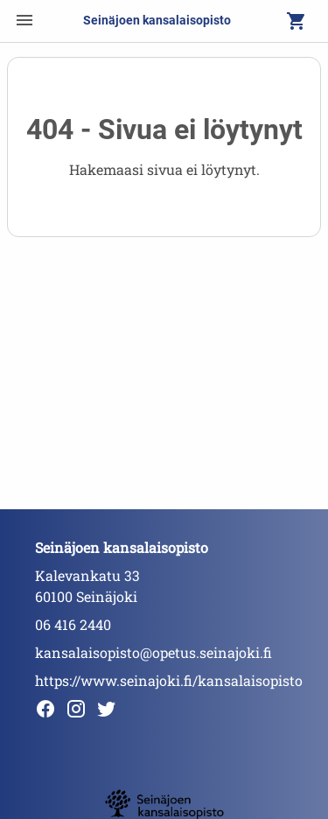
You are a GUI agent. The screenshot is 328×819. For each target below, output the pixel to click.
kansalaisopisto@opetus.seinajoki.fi (153, 652)
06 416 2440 (73, 624)
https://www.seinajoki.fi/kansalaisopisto (169, 680)
